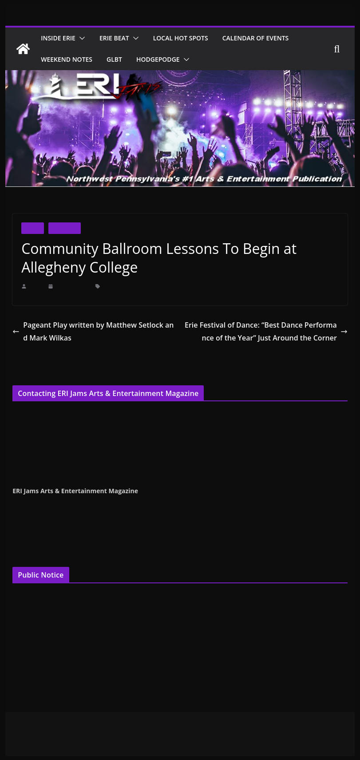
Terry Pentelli (29, 425)
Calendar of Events (268, 38)
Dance (32, 228)
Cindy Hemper (30, 413)
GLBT (118, 59)
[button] (84, 38)
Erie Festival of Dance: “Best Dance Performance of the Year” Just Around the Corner (267, 331)
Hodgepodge (164, 59)
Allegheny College (122, 286)
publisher (185, 454)
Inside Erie (60, 38)
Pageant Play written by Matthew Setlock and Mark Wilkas (93, 331)
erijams (36, 286)
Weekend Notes (68, 59)
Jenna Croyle (28, 436)
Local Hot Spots (189, 38)
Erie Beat (119, 38)
